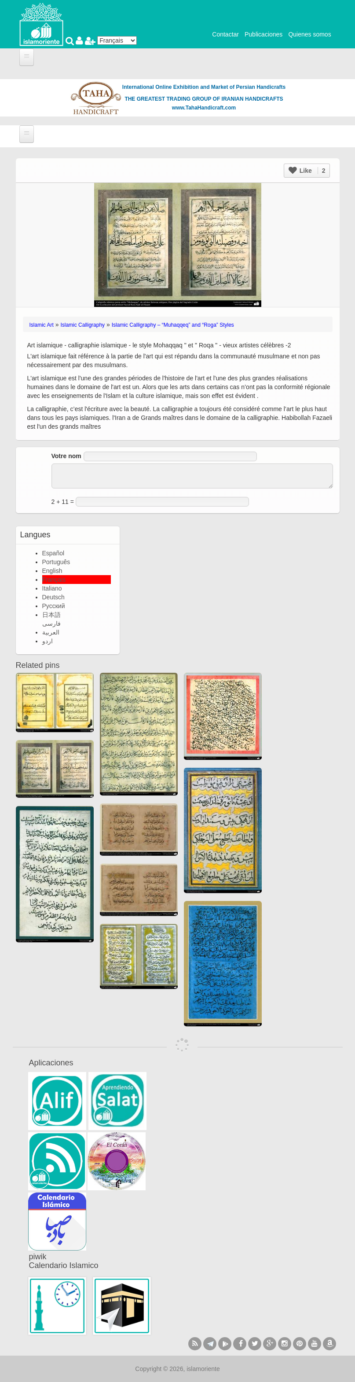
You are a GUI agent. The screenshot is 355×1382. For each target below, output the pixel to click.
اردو (47, 641)
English (52, 570)
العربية (50, 632)
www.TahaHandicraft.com (204, 108)
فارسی (51, 623)
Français (54, 579)
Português (56, 561)
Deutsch (53, 597)
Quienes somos (309, 34)
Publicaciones (263, 34)
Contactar (225, 34)
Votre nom (66, 455)
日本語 (51, 614)
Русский (53, 605)
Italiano (52, 588)
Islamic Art (41, 325)
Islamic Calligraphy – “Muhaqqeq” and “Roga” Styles (173, 325)
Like (307, 171)
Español (53, 553)
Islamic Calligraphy (82, 325)
